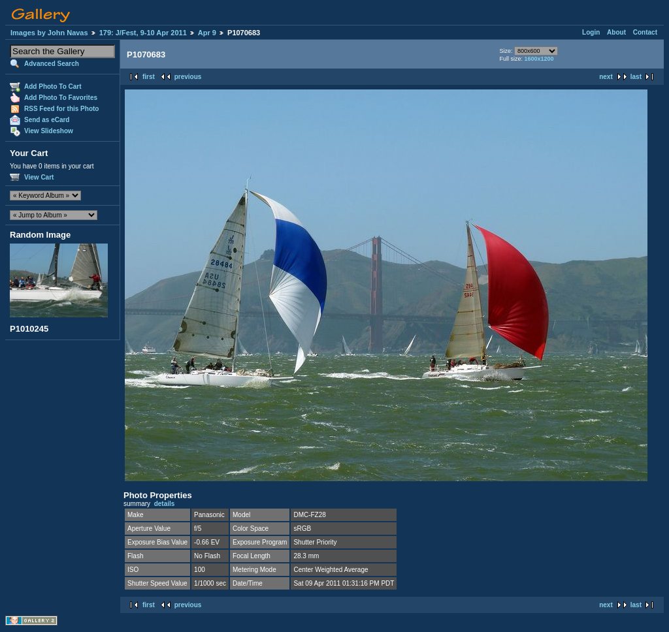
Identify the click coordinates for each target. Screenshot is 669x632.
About (616, 32)
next (606, 76)
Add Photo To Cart (53, 86)
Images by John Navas (49, 33)
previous (188, 76)
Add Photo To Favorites (60, 97)
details (164, 503)
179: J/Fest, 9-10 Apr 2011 (143, 33)
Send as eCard (46, 119)
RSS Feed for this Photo (61, 108)
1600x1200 (538, 58)
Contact (645, 32)
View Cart (39, 177)
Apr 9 (207, 33)
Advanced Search (51, 63)
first (148, 76)
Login (591, 32)
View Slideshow (48, 130)
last (636, 76)
